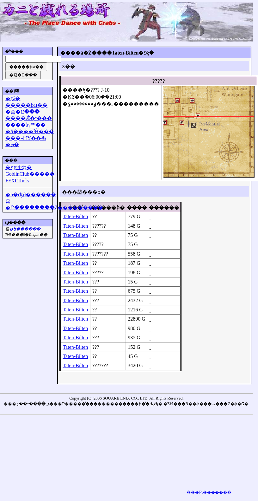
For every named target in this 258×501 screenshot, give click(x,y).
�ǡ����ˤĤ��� (29, 131)
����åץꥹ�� (25, 124)
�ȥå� (12, 98)
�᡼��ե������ (24, 229)
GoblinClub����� (30, 174)
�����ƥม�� (26, 105)
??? (95, 281)
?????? (99, 226)
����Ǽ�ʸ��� (28, 118)
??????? (100, 254)
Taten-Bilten (75, 216)
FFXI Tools (17, 180)
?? (94, 216)
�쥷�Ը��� (22, 111)
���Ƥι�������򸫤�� (209, 492)
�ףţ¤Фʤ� (18, 167)
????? (98, 244)
